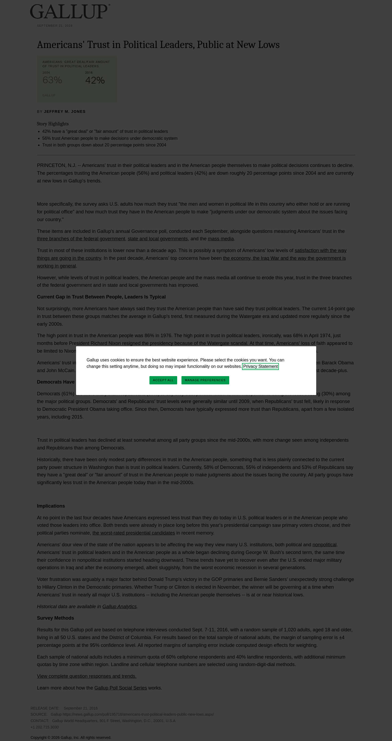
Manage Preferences (205, 380)
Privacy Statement (260, 366)
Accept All (163, 380)
